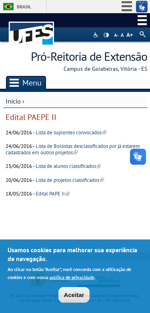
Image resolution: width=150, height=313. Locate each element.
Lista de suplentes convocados (71, 132)
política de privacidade (72, 278)
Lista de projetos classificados (70, 180)
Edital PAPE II (53, 193)
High (106, 35)
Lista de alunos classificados (68, 166)
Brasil (24, 7)
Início (13, 101)
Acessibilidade (97, 35)
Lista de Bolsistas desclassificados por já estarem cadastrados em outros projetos (73, 149)
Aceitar (74, 295)
